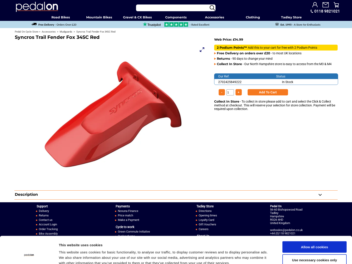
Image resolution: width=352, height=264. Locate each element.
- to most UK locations (259, 53)
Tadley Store (291, 17)
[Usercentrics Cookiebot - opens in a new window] (29, 255)
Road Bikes (60, 17)
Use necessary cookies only (314, 238)
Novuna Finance (128, 211)
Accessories (214, 17)
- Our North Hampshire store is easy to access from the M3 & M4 (274, 64)
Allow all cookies (314, 225)
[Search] (176, 7)
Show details (235, 255)
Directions (205, 211)
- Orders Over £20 (54, 24)
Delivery (44, 211)
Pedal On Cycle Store (26, 31)
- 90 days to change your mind (245, 58)
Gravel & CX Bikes (137, 17)
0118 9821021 (327, 11)
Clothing (253, 17)
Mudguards (65, 31)
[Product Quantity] (268, 92)
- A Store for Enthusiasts (297, 24)
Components (176, 17)
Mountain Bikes (99, 17)
